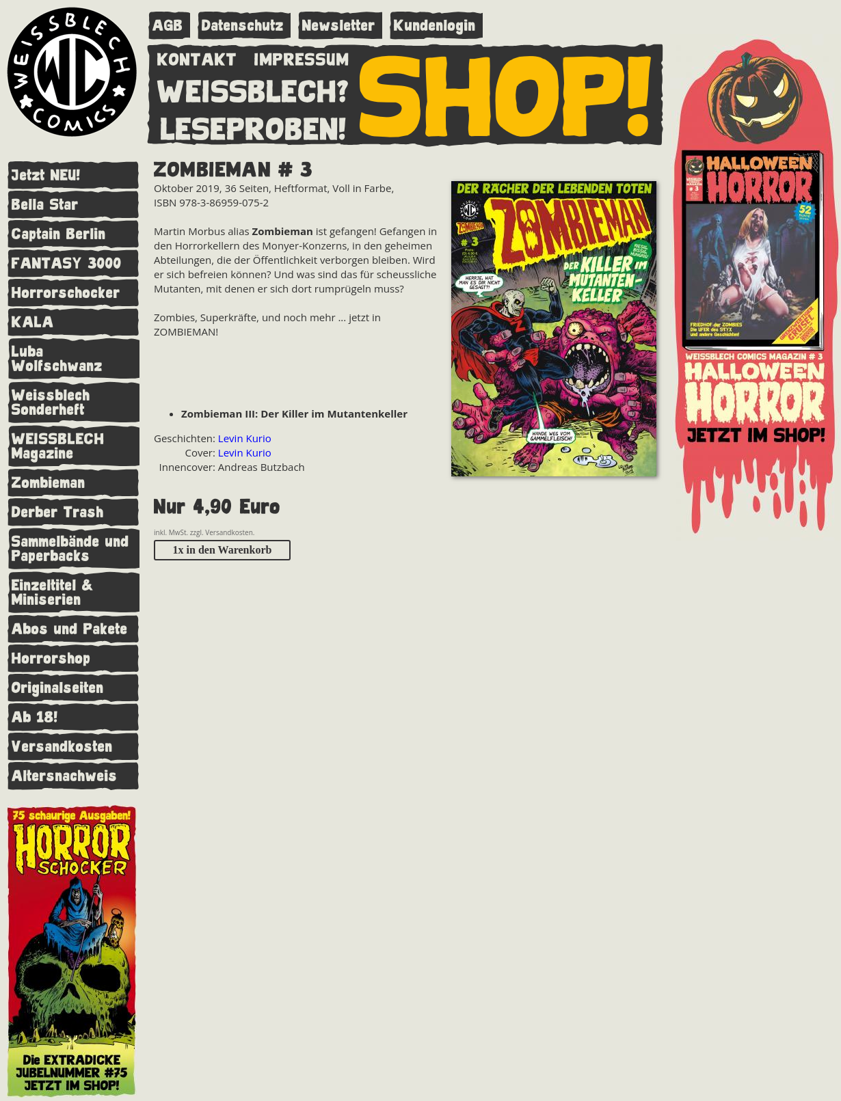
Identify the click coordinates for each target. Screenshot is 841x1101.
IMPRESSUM (301, 57)
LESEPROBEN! (254, 126)
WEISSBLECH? (253, 88)
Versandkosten (62, 746)
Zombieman (48, 483)
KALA (33, 322)
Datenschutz (243, 25)
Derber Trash (58, 512)
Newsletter (338, 25)
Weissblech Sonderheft (51, 402)
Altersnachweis (65, 776)
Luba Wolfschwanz (57, 358)
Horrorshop (51, 658)
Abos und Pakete (70, 629)
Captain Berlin (59, 234)
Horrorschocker (66, 293)
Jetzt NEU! (46, 175)
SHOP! (506, 93)
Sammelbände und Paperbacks (70, 548)
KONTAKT (197, 57)
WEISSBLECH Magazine (58, 446)
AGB (167, 25)
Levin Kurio (244, 438)
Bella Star (45, 204)
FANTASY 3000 (67, 263)
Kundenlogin (435, 25)
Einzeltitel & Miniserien (53, 592)
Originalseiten (58, 688)
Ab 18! (35, 717)
